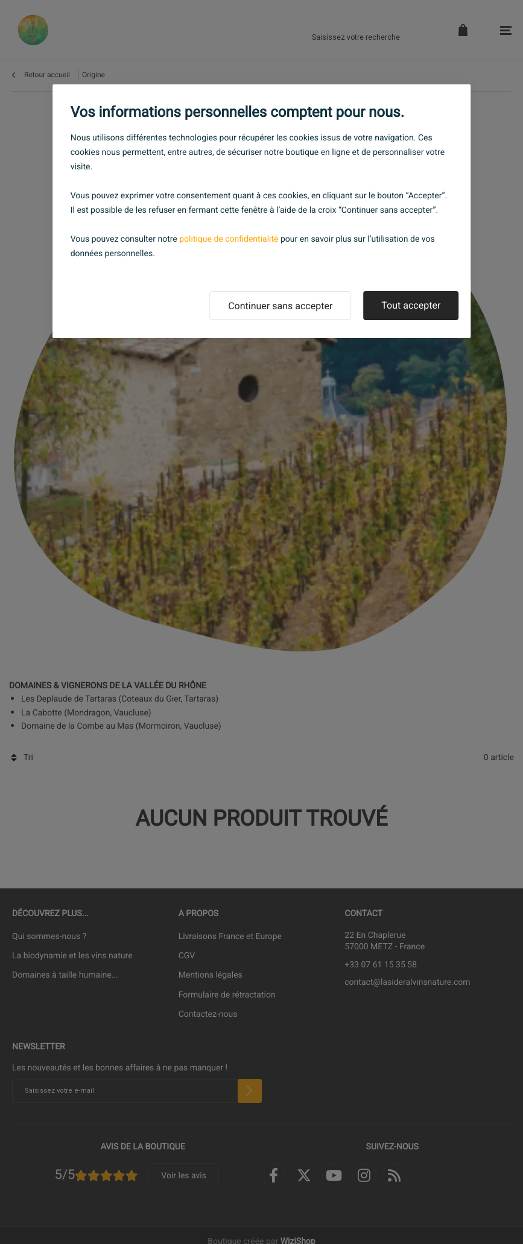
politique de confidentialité (228, 239)
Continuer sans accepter (280, 306)
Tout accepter (410, 305)
